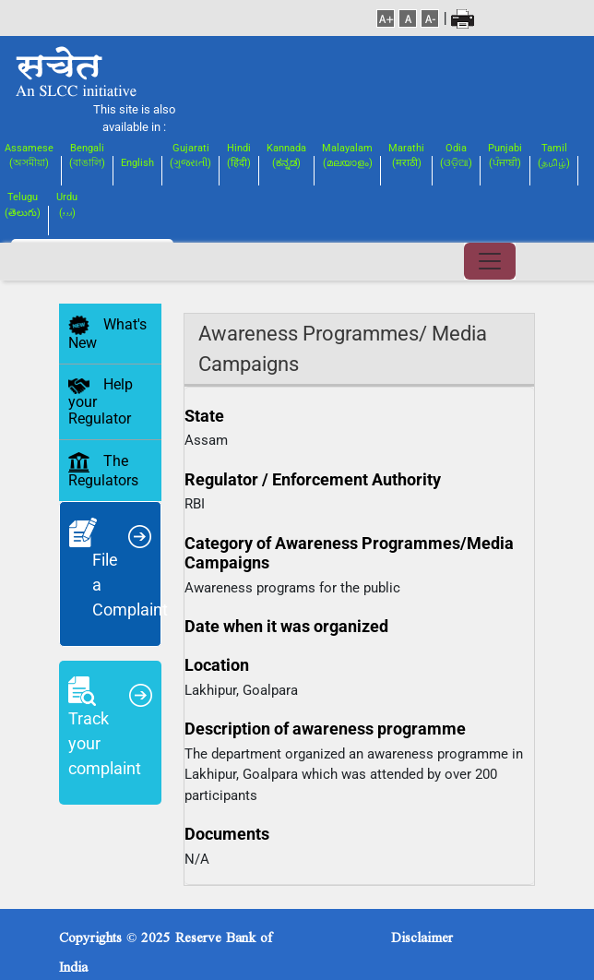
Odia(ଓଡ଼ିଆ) (456, 156)
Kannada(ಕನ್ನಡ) (286, 156)
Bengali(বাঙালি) (87, 156)
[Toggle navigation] (490, 261)
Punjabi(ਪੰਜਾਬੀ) (505, 156)
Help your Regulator (100, 401)
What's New (107, 334)
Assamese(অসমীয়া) (29, 156)
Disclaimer (422, 933)
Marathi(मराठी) (406, 156)
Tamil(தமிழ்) (554, 156)
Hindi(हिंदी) (239, 156)
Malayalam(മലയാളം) (347, 156)
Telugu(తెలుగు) (23, 205)
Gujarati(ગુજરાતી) (190, 156)
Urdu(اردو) (66, 205)
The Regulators (103, 470)
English (137, 163)
